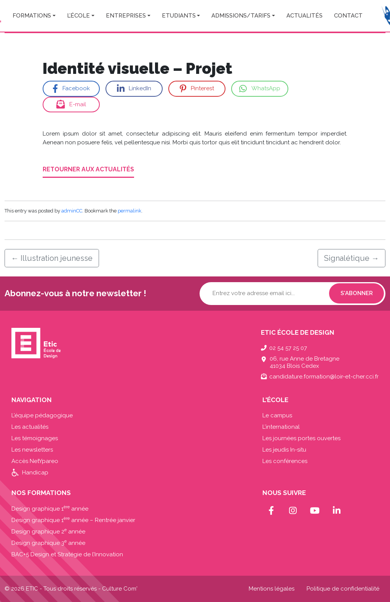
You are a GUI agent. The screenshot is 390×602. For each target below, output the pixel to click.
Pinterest (197, 89)
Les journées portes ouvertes (301, 438)
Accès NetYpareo (34, 461)
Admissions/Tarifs (240, 15)
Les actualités (29, 426)
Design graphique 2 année (48, 531)
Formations (32, 15)
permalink (129, 211)
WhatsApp (259, 89)
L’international (281, 426)
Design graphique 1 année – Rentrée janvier (73, 520)
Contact (348, 15)
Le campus (277, 415)
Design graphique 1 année (49, 508)
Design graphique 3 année (48, 543)
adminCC (71, 211)
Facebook (71, 89)
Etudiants (179, 15)
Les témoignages (34, 438)
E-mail (71, 104)
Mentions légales (271, 588)
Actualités (304, 15)
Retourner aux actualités (88, 169)
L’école (78, 15)
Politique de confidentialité (343, 588)
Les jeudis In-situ (284, 449)
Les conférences (284, 461)
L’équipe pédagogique (42, 415)
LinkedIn (134, 89)
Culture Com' (119, 588)
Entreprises (126, 15)
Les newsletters (32, 449)
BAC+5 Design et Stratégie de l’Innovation (67, 554)
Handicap (35, 472)
